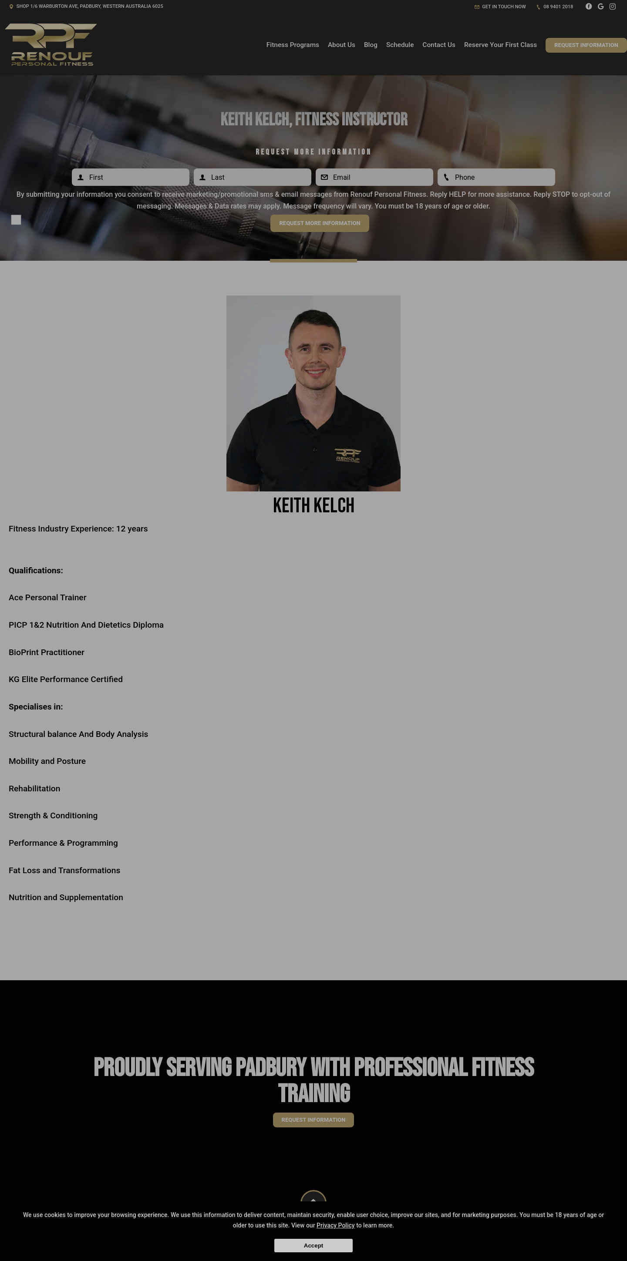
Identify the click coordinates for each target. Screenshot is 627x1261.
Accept (313, 1245)
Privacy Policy (336, 1225)
